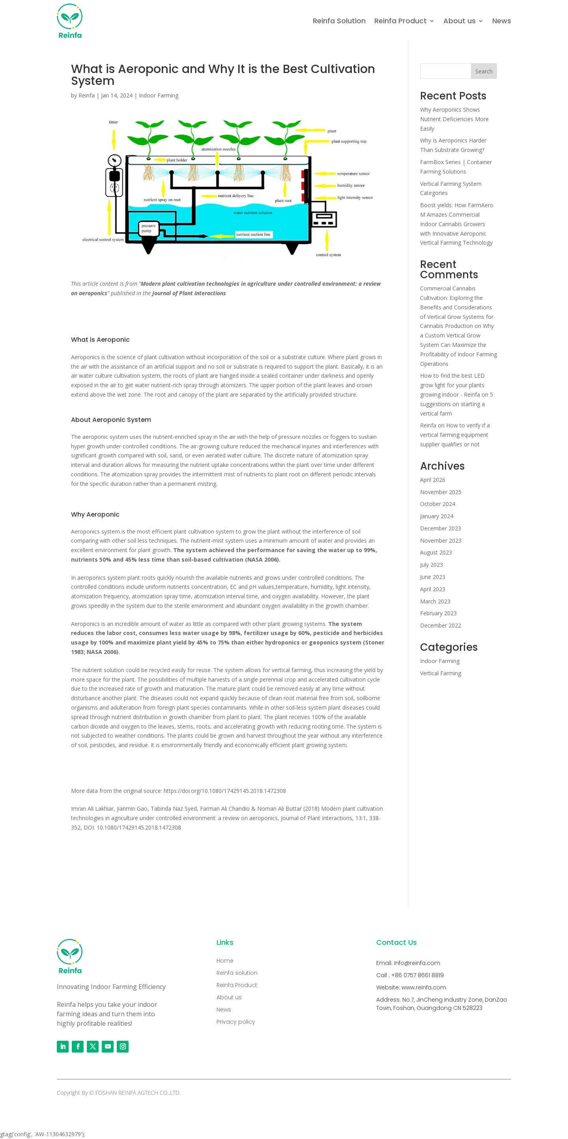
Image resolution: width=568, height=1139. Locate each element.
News (501, 21)
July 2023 (431, 564)
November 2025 (441, 492)
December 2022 (440, 625)
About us (459, 21)
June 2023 (432, 577)
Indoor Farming (158, 95)
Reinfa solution (237, 973)
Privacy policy (236, 1022)
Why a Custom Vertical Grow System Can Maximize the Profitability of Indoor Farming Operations (458, 344)
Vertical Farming (440, 673)
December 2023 (440, 528)
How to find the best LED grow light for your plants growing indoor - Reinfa (452, 385)
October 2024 (437, 504)
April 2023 (432, 589)
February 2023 (438, 613)
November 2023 (441, 540)
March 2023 (435, 601)
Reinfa (86, 95)
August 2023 (436, 552)
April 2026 (432, 479)
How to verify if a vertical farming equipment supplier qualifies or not (455, 435)
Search (484, 71)
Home (225, 961)
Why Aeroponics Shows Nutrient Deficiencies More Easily (454, 119)
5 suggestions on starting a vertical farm (456, 404)
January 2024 (436, 516)
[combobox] (228, 288)
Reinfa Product (400, 21)
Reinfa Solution (339, 21)
